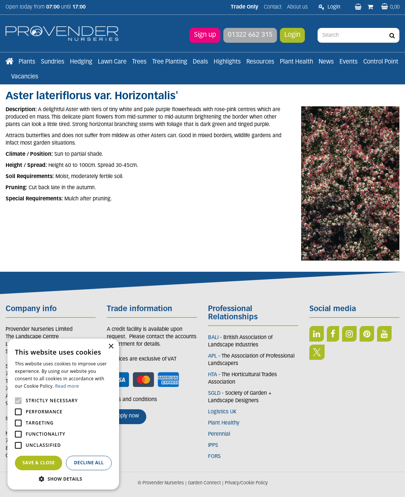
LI (316, 334)
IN (349, 334)
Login (292, 35)
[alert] (63, 414)
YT (384, 334)
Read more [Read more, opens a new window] (67, 386)
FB (333, 334)
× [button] (111, 346)
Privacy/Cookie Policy (246, 483)
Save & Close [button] (38, 462)
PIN (367, 334)
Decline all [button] (89, 462)
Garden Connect (204, 483)
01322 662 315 (250, 35)
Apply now (126, 416)
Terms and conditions (132, 400)
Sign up (205, 35)
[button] (63, 478)
